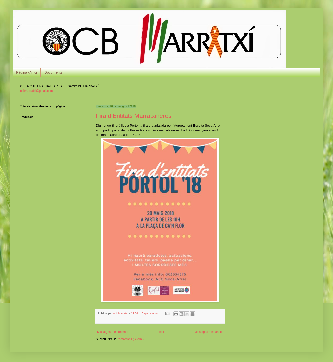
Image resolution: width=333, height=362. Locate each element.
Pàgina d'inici (26, 72)
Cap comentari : (151, 313)
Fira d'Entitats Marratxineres (133, 115)
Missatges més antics (208, 332)
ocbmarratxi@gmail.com (36, 91)
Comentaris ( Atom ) (130, 339)
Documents (53, 72)
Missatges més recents (112, 332)
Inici (161, 332)
